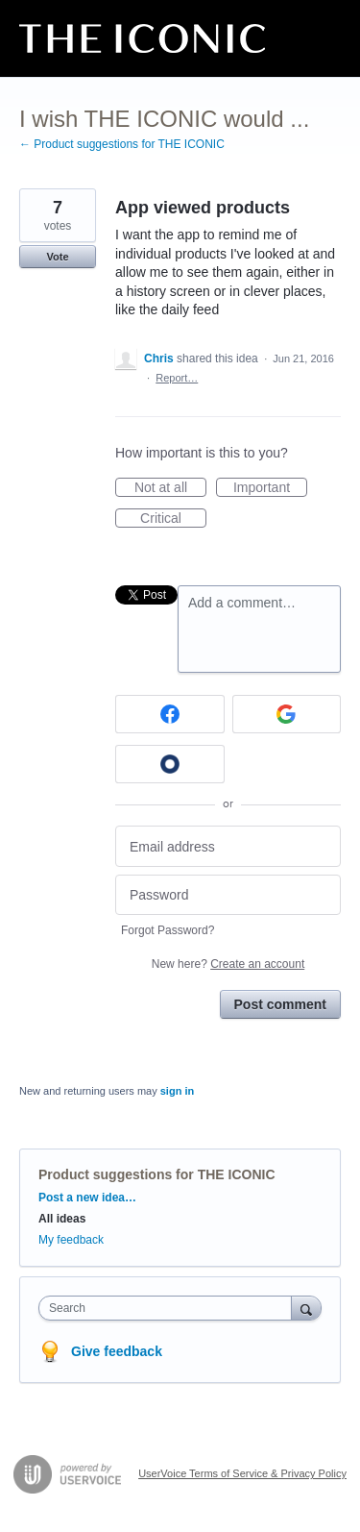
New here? (228, 964)
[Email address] (228, 846)
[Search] (306, 1308)
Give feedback (116, 1351)
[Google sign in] (287, 714)
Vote (57, 256)
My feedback (71, 1240)
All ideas (61, 1218)
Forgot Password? (167, 930)
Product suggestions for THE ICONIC (157, 1174)
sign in (177, 1091)
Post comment (280, 1004)
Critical (173, 519)
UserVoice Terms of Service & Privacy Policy (242, 1473)
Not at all (170, 488)
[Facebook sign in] (170, 714)
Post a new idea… (87, 1197)
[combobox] (169, 1308)
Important (270, 488)
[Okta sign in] (170, 764)
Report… (177, 377)
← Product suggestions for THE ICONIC (122, 144)
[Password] (228, 895)
